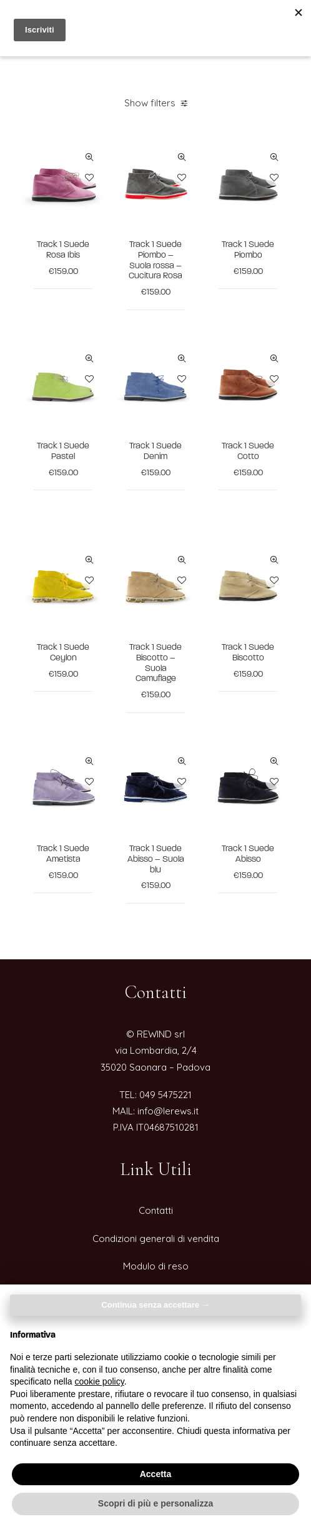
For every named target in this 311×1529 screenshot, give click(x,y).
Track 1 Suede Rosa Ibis (63, 250)
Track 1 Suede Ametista (63, 854)
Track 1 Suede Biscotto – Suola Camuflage (155, 663)
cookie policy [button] (99, 1381)
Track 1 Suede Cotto (248, 452)
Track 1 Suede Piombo (248, 250)
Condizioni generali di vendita (155, 1238)
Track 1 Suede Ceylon (63, 653)
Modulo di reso (156, 1266)
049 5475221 (165, 1095)
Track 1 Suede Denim (155, 452)
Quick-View (89, 157)
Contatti (156, 1210)
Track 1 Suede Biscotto (248, 653)
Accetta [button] (156, 1474)
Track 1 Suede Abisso (248, 854)
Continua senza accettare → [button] (155, 1304)
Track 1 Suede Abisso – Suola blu (155, 859)
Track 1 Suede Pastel (63, 452)
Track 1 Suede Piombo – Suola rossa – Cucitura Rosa (155, 260)
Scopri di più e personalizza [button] (155, 1503)
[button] (63, 183)
